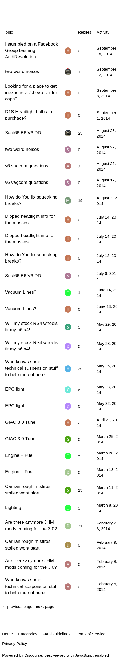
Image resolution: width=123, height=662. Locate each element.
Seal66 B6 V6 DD (23, 132)
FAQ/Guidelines (56, 634)
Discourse (33, 655)
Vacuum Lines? (20, 292)
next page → (47, 606)
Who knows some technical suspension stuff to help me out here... (31, 368)
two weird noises (22, 71)
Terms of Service (90, 634)
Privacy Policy (14, 643)
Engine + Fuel (19, 455)
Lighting (13, 507)
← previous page (17, 606)
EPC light (14, 389)
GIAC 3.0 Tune (20, 422)
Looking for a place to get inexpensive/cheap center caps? (31, 92)
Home (7, 634)
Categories (27, 634)
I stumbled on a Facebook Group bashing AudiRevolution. (31, 50)
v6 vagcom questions (26, 165)
